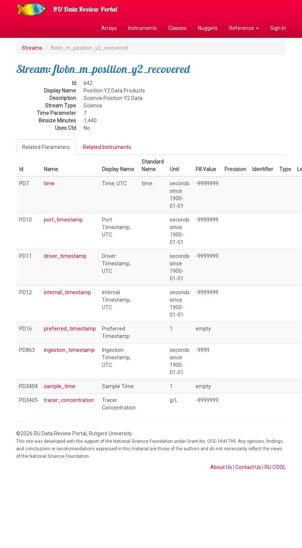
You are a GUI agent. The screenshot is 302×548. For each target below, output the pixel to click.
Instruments (142, 28)
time (49, 183)
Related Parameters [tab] (46, 147)
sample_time (59, 386)
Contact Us (248, 467)
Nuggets (208, 28)
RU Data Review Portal (85, 9)
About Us (221, 467)
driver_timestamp (65, 256)
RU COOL (275, 467)
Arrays (109, 28)
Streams (32, 48)
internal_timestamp (67, 292)
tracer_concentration (69, 400)
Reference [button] (244, 28)
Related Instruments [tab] (107, 147)
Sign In (278, 28)
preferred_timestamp (70, 329)
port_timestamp (63, 220)
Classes (177, 28)
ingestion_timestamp (69, 350)
